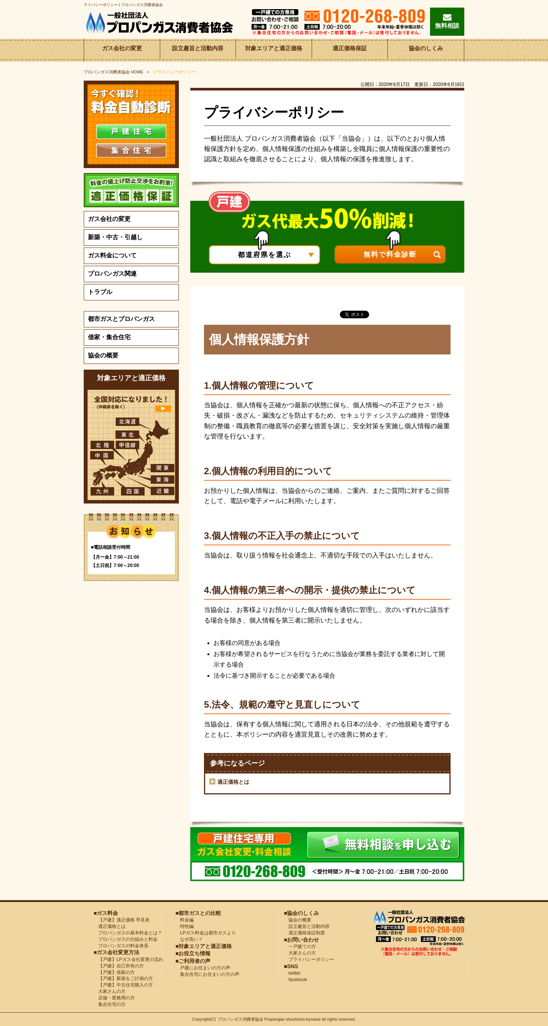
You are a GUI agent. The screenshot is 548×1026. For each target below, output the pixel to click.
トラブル (100, 292)
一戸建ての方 (302, 946)
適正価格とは (233, 782)
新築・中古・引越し (115, 237)
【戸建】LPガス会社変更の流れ (128, 959)
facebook (295, 979)
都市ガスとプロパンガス (121, 319)
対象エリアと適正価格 (273, 50)
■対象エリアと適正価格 (203, 946)
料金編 (184, 920)
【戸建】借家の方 (114, 972)
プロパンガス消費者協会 (240, 1019)
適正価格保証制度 (304, 932)
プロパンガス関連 (112, 273)
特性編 (184, 926)
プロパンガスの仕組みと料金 (126, 939)
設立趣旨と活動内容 (197, 50)
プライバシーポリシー (309, 959)
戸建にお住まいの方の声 (202, 967)
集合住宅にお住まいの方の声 (207, 974)
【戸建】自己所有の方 (119, 966)
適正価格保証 (349, 50)
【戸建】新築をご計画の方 (123, 978)
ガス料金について (112, 255)
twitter (292, 973)
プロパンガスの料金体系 (121, 945)
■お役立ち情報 (192, 953)
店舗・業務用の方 (114, 998)
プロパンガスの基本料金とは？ (128, 932)
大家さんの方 (110, 991)
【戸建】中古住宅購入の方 (123, 985)
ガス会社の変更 (121, 50)
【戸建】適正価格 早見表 (122, 920)
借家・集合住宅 (109, 337)
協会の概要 (103, 355)
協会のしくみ (426, 50)
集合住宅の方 (110, 1004)
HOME (113, 72)
